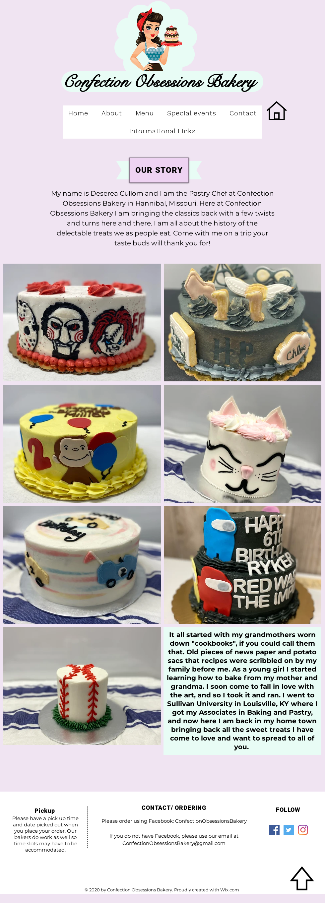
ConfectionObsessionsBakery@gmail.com (174, 843)
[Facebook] (274, 830)
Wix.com (229, 889)
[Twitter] (289, 830)
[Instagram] (303, 830)
